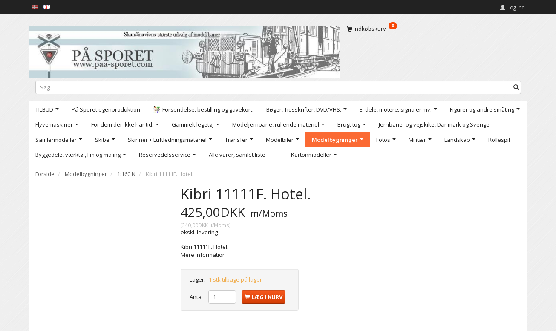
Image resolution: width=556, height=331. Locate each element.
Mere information (203, 255)
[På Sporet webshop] (184, 50)
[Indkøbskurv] (433, 28)
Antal (197, 297)
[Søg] (516, 87)
